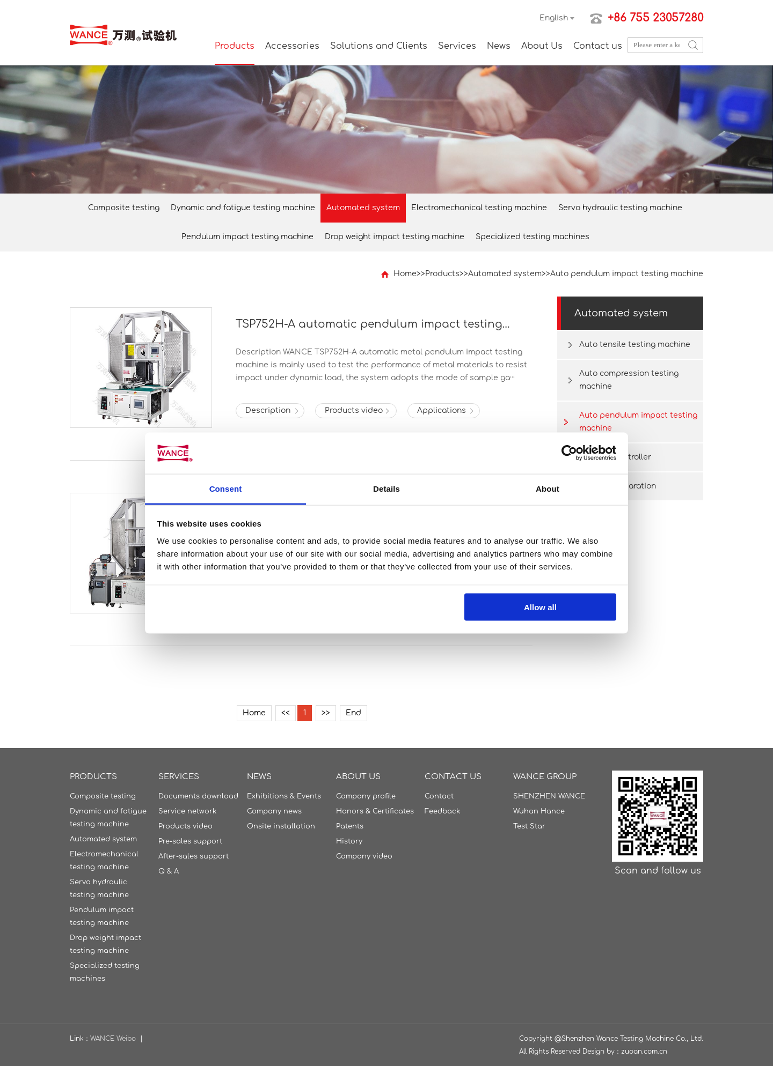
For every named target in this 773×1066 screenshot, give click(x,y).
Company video (364, 856)
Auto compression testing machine (629, 379)
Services (457, 46)
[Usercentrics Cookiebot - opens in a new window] (569, 453)
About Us (542, 46)
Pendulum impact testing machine (247, 237)
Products (234, 46)
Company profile (366, 796)
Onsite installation (281, 826)
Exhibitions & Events (284, 796)
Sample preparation (617, 486)
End (353, 713)
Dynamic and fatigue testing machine (243, 208)
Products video (354, 410)
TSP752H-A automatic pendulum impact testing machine (369, 324)
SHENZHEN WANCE (549, 796)
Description (267, 410)
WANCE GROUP (545, 776)
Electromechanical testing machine (479, 208)
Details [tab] (386, 488)
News (499, 46)
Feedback (442, 811)
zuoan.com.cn (644, 1051)
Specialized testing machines (532, 237)
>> (326, 713)
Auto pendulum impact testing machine (626, 274)
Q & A (168, 871)
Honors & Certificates (375, 811)
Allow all (540, 607)
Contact (439, 796)
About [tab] (547, 488)
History (349, 841)
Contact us (597, 46)
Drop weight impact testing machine (394, 237)
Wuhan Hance (539, 811)
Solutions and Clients (378, 46)
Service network (187, 811)
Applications (441, 410)
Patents (349, 826)
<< (285, 713)
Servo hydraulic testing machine (620, 208)
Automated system (363, 208)
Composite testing (123, 208)
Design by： (601, 1051)
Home (405, 274)
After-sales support (193, 856)
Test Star (529, 826)
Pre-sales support (190, 841)
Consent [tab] (225, 488)
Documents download (198, 796)
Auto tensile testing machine (634, 344)
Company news (274, 811)
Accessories (292, 46)
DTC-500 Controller (615, 457)
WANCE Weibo (113, 1038)
